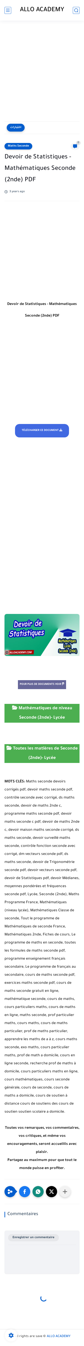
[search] (76, 10)
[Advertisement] (42, 71)
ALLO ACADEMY (42, 10)
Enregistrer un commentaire (33, 1237)
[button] (24, 1191)
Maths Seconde (18, 146)
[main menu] (7, 10)
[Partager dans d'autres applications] (65, 1191)
